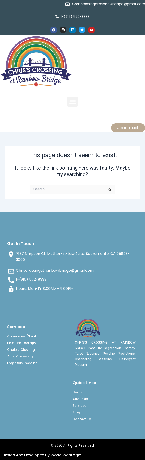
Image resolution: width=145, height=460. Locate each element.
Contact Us (82, 419)
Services (79, 405)
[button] (72, 102)
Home (77, 392)
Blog (76, 412)
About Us (80, 399)
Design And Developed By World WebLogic (41, 455)
